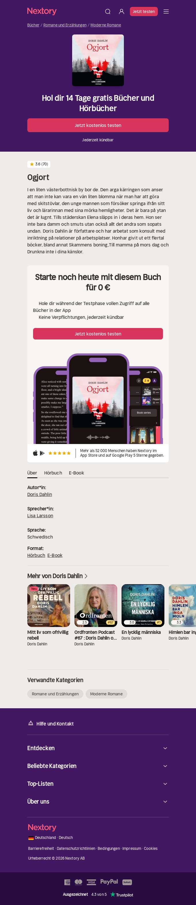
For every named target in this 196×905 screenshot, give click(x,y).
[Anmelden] (121, 11)
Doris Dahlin (39, 494)
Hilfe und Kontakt (50, 723)
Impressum (131, 848)
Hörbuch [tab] (53, 473)
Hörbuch (36, 555)
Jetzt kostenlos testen (98, 125)
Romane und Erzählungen (65, 25)
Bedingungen (109, 848)
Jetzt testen (144, 11)
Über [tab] (32, 473)
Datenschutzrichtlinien (76, 848)
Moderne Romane (106, 25)
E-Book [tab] (76, 473)
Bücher (33, 25)
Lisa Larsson (40, 515)
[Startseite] (64, 11)
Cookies (151, 848)
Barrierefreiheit (41, 848)
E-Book (54, 555)
